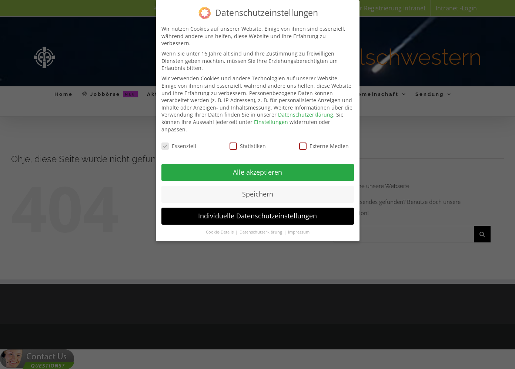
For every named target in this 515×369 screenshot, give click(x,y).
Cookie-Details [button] (220, 230)
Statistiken (248, 144)
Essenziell (178, 144)
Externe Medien (324, 144)
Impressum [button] (299, 230)
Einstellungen (271, 120)
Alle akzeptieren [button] (257, 170)
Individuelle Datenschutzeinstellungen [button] (257, 213)
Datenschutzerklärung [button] (261, 230)
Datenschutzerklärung (305, 112)
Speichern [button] (257, 192)
